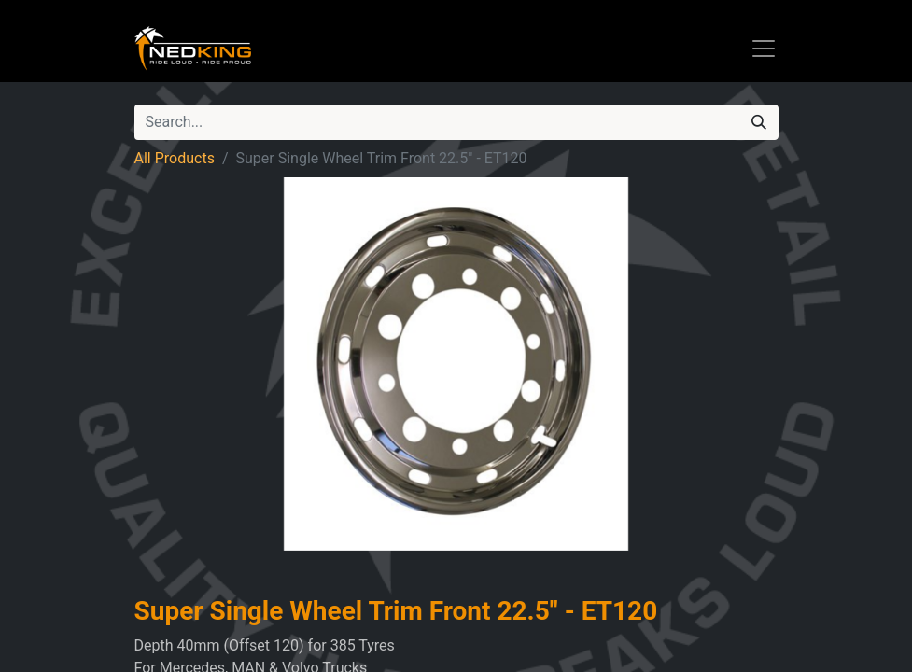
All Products (174, 158)
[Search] (759, 122)
